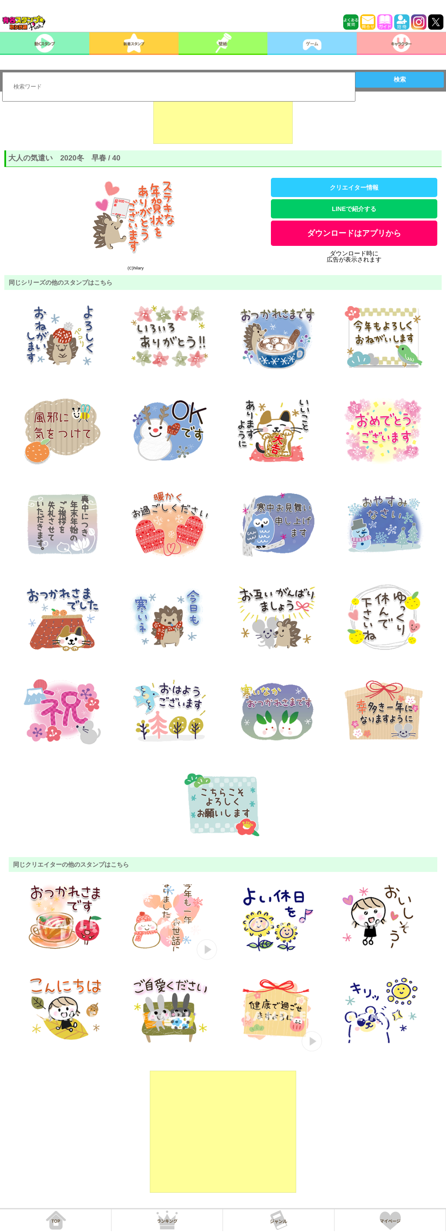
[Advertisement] (223, 122)
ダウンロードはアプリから (354, 233)
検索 (400, 79)
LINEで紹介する (354, 208)
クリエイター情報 (354, 187)
